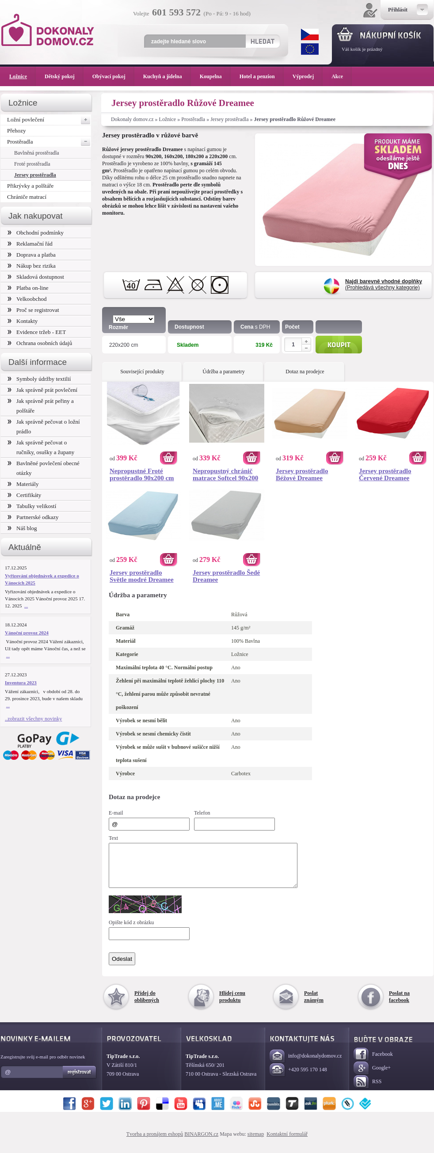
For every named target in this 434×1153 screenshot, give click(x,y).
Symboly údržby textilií (39, 378)
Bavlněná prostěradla (36, 153)
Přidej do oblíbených (146, 1004)
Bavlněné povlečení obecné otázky (44, 468)
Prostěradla (193, 119)
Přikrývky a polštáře (30, 185)
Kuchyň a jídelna (167, 76)
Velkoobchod (27, 299)
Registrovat (80, 1080)
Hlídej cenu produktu (232, 1004)
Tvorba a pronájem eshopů (154, 1142)
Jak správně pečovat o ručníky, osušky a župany (41, 447)
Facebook (373, 1063)
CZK (310, 34)
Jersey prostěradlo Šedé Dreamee (226, 576)
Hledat (262, 41)
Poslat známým (314, 1004)
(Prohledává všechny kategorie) (383, 284)
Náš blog (22, 528)
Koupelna (215, 76)
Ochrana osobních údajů (40, 343)
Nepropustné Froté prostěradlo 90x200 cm (142, 474)
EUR (310, 49)
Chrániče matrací (26, 196)
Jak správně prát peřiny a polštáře (41, 406)
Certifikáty (24, 495)
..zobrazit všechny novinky (33, 719)
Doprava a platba (32, 254)
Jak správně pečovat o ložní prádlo (44, 426)
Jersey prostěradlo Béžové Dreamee (302, 474)
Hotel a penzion (262, 76)
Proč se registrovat (33, 310)
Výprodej (308, 76)
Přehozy (16, 130)
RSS (367, 1090)
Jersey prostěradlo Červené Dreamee (385, 474)
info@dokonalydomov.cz (306, 1064)
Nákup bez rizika (32, 265)
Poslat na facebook (399, 1004)
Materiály (23, 484)
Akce (339, 76)
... (26, 605)
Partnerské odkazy (33, 517)
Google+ (372, 1076)
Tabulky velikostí (32, 506)
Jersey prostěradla (229, 119)
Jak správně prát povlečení (42, 390)
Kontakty (23, 321)
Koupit (339, 344)
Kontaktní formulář (287, 1142)
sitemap (255, 1142)
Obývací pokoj (113, 76)
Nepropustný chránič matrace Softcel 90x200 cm (225, 474)
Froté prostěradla (32, 164)
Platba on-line (28, 287)
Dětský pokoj (64, 76)
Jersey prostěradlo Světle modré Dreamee (142, 576)
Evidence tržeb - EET (37, 332)
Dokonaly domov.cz (132, 119)
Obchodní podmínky (36, 232)
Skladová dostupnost (36, 276)
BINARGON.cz (201, 1142)
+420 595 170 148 (298, 1078)
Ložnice (167, 119)
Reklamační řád (30, 243)
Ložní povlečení (49, 119)
